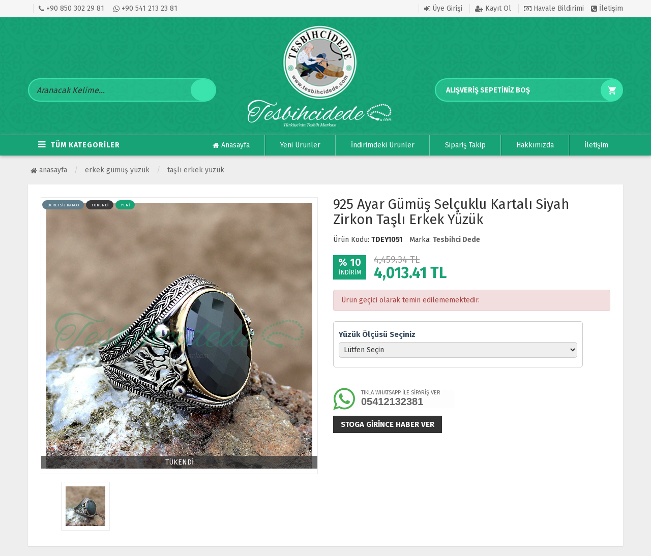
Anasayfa (231, 145)
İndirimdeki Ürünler (383, 145)
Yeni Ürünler (300, 145)
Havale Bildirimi (554, 8)
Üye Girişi (443, 8)
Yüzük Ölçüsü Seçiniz (377, 334)
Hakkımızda (535, 145)
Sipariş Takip (465, 145)
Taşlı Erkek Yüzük (195, 170)
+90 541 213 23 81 (145, 8)
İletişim (607, 8)
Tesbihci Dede (456, 239)
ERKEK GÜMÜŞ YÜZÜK (117, 170)
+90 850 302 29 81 (71, 8)
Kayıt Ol (493, 8)
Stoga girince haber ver (387, 424)
